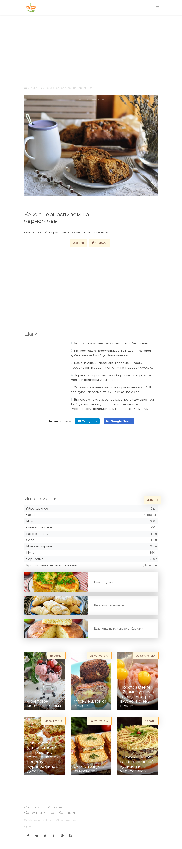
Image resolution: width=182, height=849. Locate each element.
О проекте (33, 807)
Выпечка (36, 87)
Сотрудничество (39, 812)
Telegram (87, 421)
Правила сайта (33, 826)
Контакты (67, 812)
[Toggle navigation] (157, 7)
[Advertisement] (91, 47)
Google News (118, 421)
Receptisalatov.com (43, 819)
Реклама (55, 807)
